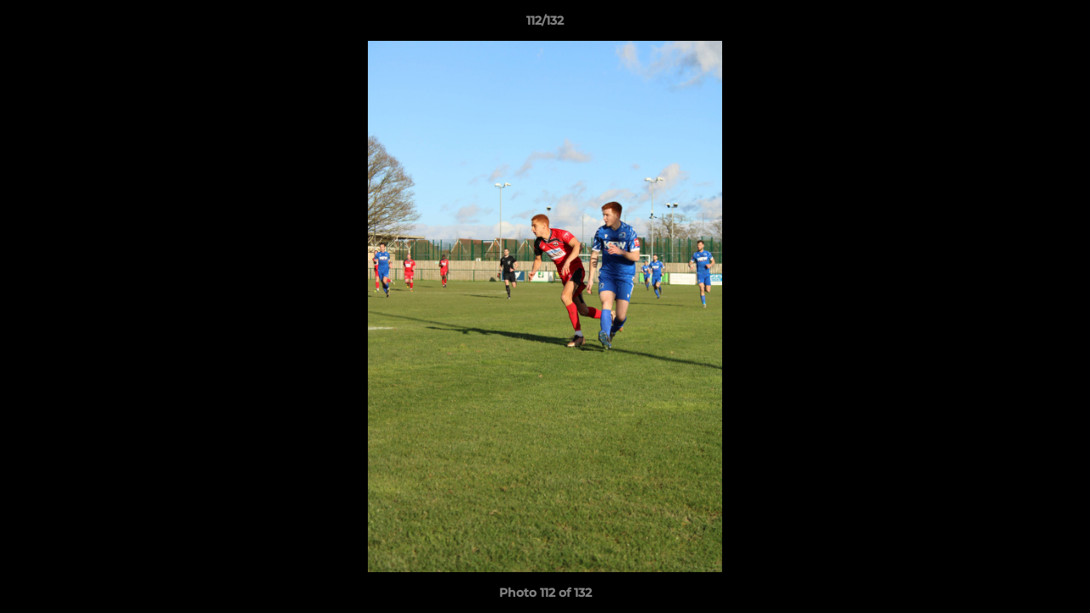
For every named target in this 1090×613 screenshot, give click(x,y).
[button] (1059, 24)
